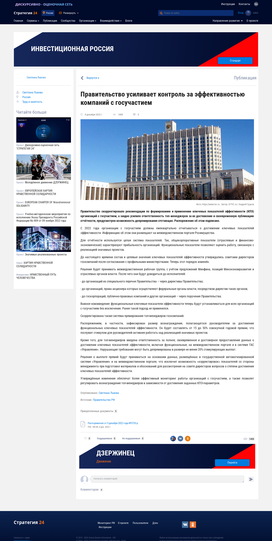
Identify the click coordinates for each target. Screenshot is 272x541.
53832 (255, 13)
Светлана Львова (36, 77)
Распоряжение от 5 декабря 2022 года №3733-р (113, 423)
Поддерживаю (104, 438)
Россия (49, 13)
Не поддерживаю (131, 438)
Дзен (155, 523)
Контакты (244, 4)
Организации (86, 20)
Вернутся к (93, 78)
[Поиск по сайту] (198, 13)
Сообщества (68, 20)
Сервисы (32, 20)
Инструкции (228, 4)
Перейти (232, 462)
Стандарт (235, 60)
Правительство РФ (104, 400)
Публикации (50, 20)
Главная (18, 20)
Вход (241, 12)
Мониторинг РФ (106, 523)
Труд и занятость (32, 101)
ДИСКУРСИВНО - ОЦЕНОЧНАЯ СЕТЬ (45, 4)
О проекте (252, 20)
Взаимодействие (110, 20)
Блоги (128, 20)
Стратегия (25, 13)
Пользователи (140, 523)
